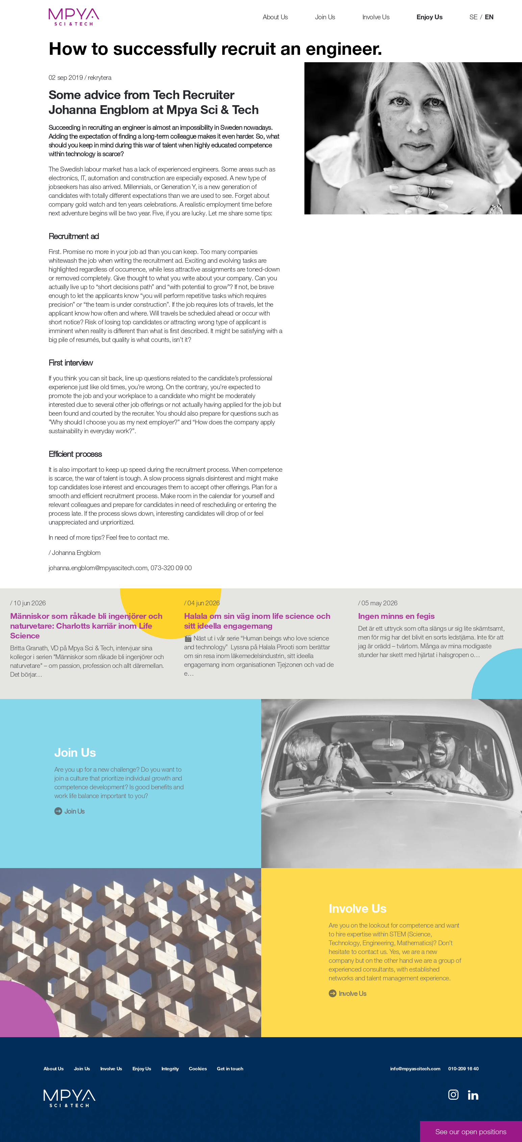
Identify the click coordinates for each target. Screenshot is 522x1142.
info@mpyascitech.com (415, 1068)
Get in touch (230, 1068)
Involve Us (376, 17)
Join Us (325, 17)
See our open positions (471, 1131)
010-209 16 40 (463, 1068)
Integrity (170, 1068)
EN (489, 17)
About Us (275, 17)
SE (473, 17)
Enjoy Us (429, 17)
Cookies (198, 1068)
